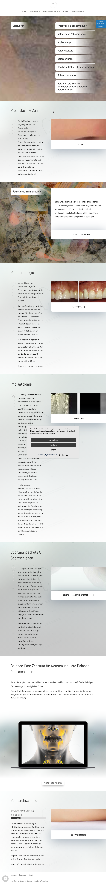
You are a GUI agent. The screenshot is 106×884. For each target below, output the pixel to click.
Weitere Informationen (53, 782)
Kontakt (66, 12)
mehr (53, 450)
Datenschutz (22, 875)
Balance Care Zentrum (51, 12)
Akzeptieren (53, 440)
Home (24, 12)
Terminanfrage (78, 12)
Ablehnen (53, 445)
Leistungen (33, 12)
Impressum (13, 875)
